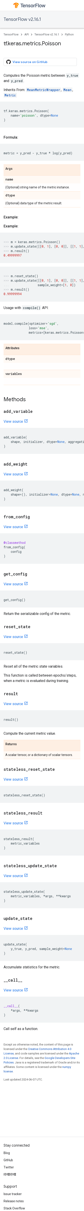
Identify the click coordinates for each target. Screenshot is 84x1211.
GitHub (8, 1160)
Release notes (14, 1201)
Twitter (9, 1167)
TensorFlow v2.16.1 (22, 19)
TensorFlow (11, 34)
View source (13, 421)
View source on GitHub (26, 62)
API (26, 34)
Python (69, 34)
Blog (7, 1153)
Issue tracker (13, 1194)
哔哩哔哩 (10, 1174)
